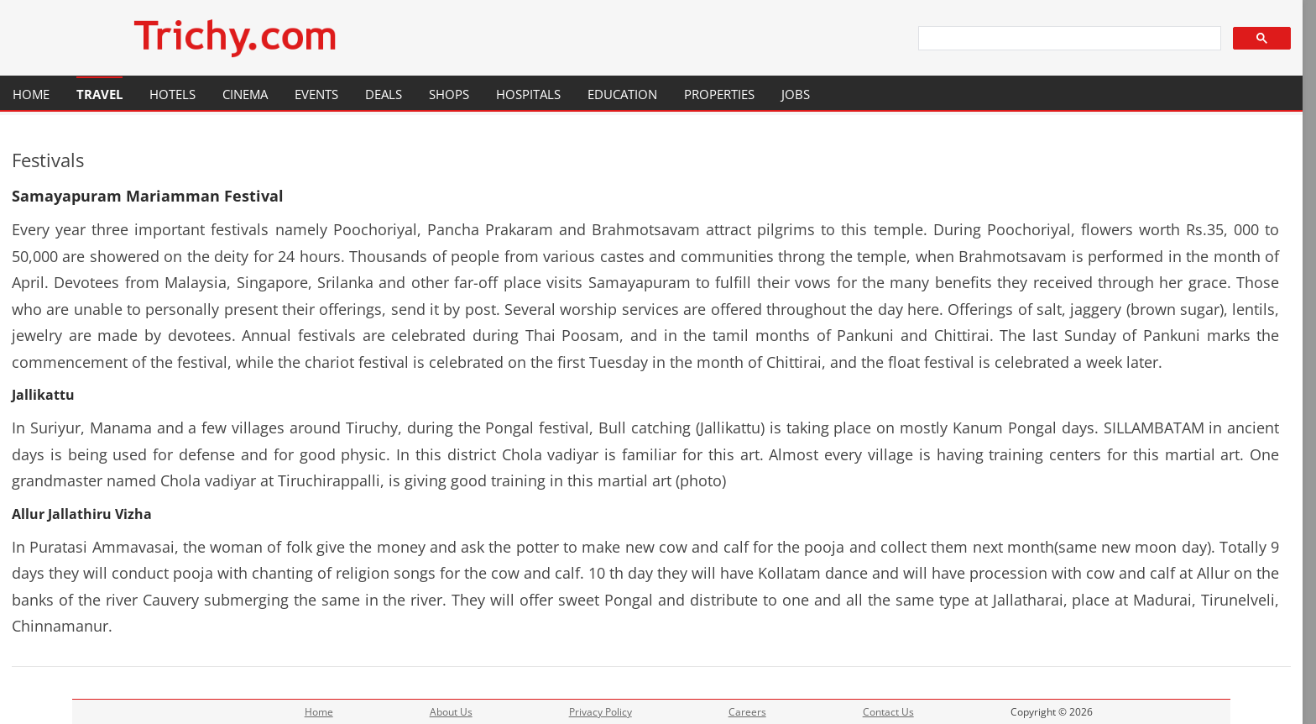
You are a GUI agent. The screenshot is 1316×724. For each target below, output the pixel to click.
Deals (383, 94)
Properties (719, 94)
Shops (449, 94)
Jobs (795, 94)
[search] (1068, 38)
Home (31, 94)
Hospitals (528, 94)
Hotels (172, 94)
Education (622, 94)
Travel (99, 94)
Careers (747, 712)
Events (316, 94)
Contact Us (888, 712)
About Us (451, 712)
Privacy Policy (600, 712)
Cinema (245, 94)
